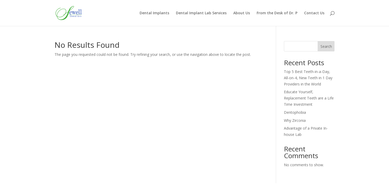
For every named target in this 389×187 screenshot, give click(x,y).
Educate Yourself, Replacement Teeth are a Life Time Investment (309, 98)
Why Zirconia (295, 120)
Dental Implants (154, 13)
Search (326, 46)
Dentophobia (295, 112)
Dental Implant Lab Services (201, 13)
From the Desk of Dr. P (277, 13)
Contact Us (314, 13)
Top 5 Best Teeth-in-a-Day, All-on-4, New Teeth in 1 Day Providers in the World (308, 77)
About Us (241, 13)
